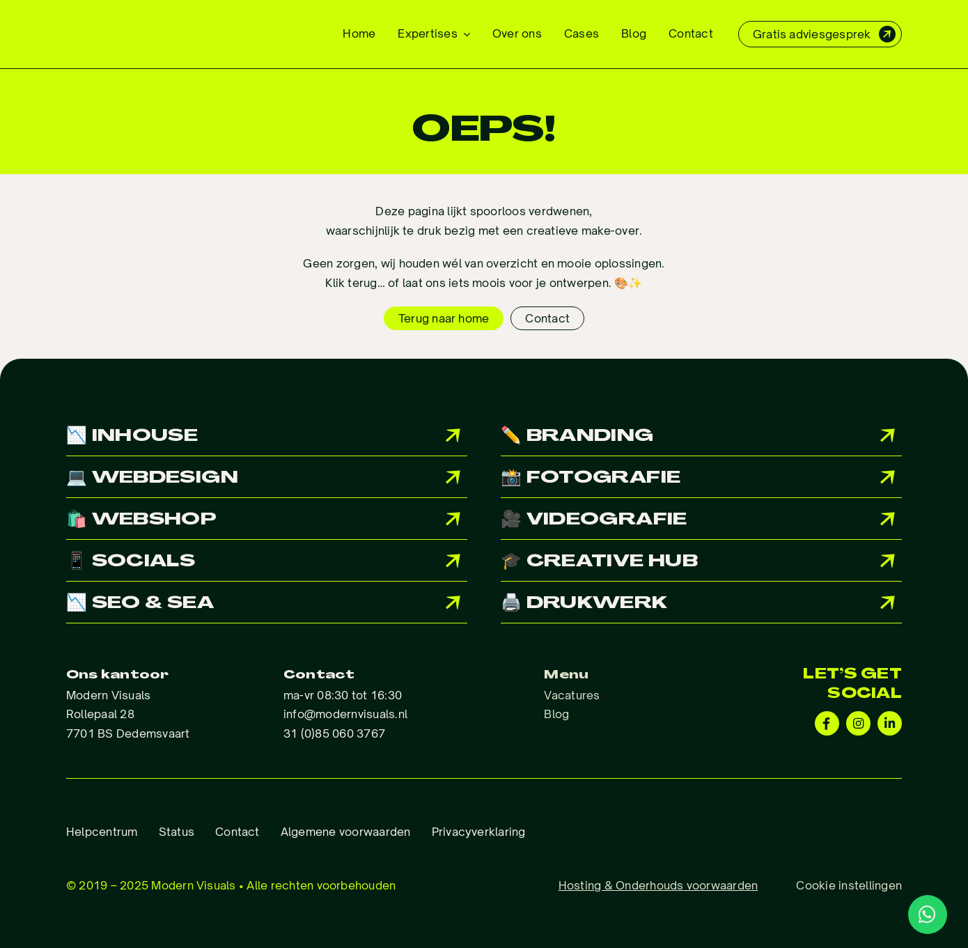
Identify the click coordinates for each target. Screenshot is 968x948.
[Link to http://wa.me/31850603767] (927, 914)
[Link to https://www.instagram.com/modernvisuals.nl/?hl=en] (858, 723)
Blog (556, 714)
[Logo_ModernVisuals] (158, 31)
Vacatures (572, 695)
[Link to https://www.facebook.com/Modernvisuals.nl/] (827, 723)
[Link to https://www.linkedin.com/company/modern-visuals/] (889, 723)
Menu (566, 675)
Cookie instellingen (849, 885)
